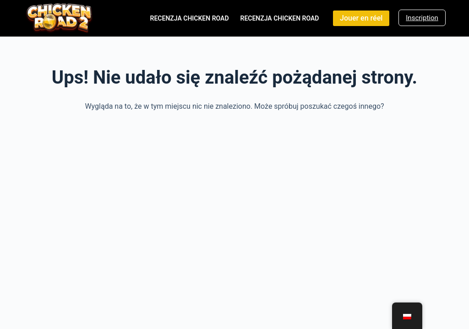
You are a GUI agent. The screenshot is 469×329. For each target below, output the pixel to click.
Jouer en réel (361, 18)
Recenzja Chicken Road (189, 18)
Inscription (422, 18)
